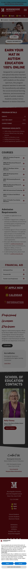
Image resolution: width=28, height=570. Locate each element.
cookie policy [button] (4, 552)
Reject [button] (7, 563)
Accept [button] (20, 563)
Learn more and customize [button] (14, 567)
